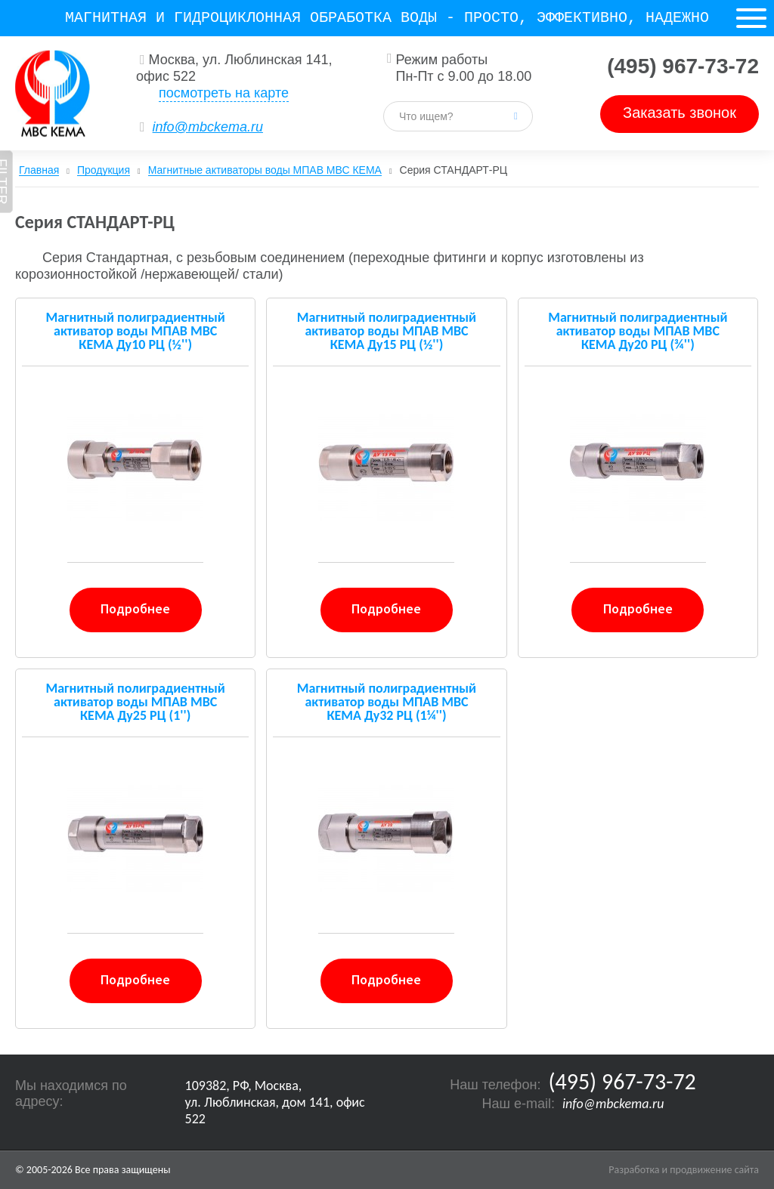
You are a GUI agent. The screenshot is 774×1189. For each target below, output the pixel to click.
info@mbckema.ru (208, 126)
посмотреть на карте (224, 92)
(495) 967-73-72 (683, 66)
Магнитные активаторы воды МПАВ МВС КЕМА (265, 170)
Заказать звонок (679, 112)
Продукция (103, 170)
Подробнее (135, 608)
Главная (39, 170)
